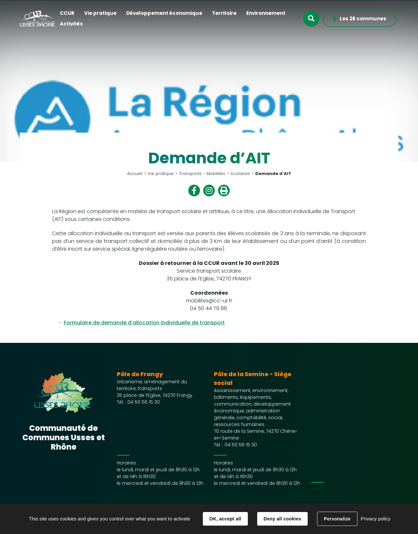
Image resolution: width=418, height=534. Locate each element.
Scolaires (240, 173)
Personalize (337, 518)
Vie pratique (161, 173)
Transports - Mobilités (202, 173)
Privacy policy (375, 518)
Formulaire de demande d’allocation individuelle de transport (144, 322)
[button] (67, 13)
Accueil (134, 173)
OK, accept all (225, 518)
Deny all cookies (282, 518)
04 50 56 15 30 (143, 402)
